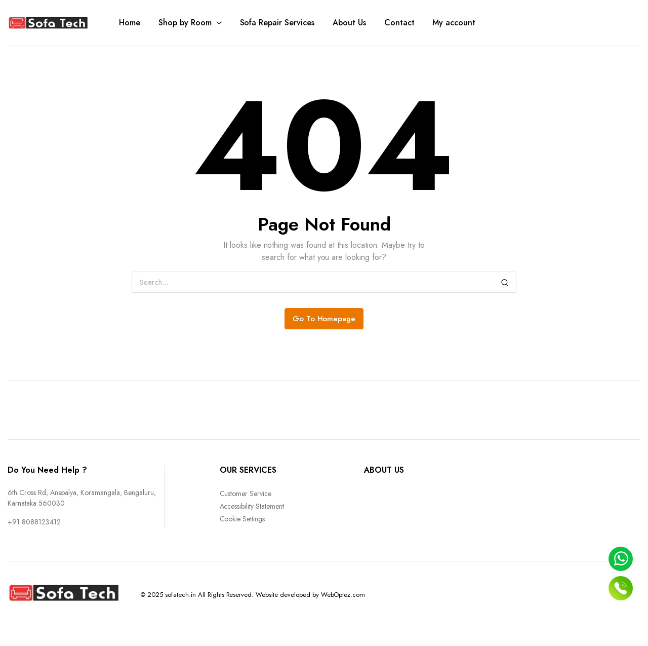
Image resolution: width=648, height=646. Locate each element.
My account (453, 22)
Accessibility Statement (252, 506)
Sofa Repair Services (277, 22)
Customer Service (246, 493)
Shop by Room (185, 22)
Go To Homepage (324, 318)
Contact (399, 22)
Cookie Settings (242, 519)
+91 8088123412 (34, 522)
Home (129, 22)
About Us (349, 22)
